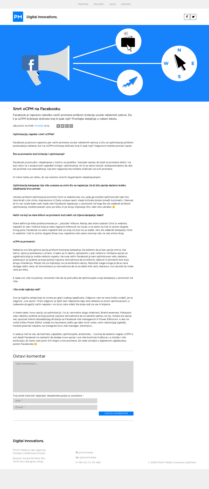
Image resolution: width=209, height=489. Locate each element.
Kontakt (126, 4)
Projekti (99, 4)
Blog (112, 4)
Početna (83, 4)
